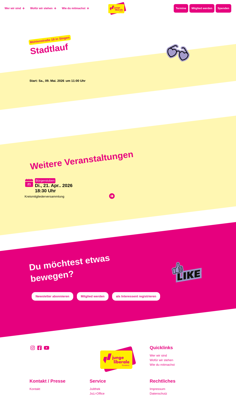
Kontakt (35, 389)
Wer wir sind (158, 355)
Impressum (157, 389)
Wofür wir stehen (161, 360)
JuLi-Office (97, 393)
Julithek (95, 389)
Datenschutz (158, 393)
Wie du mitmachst (162, 364)
